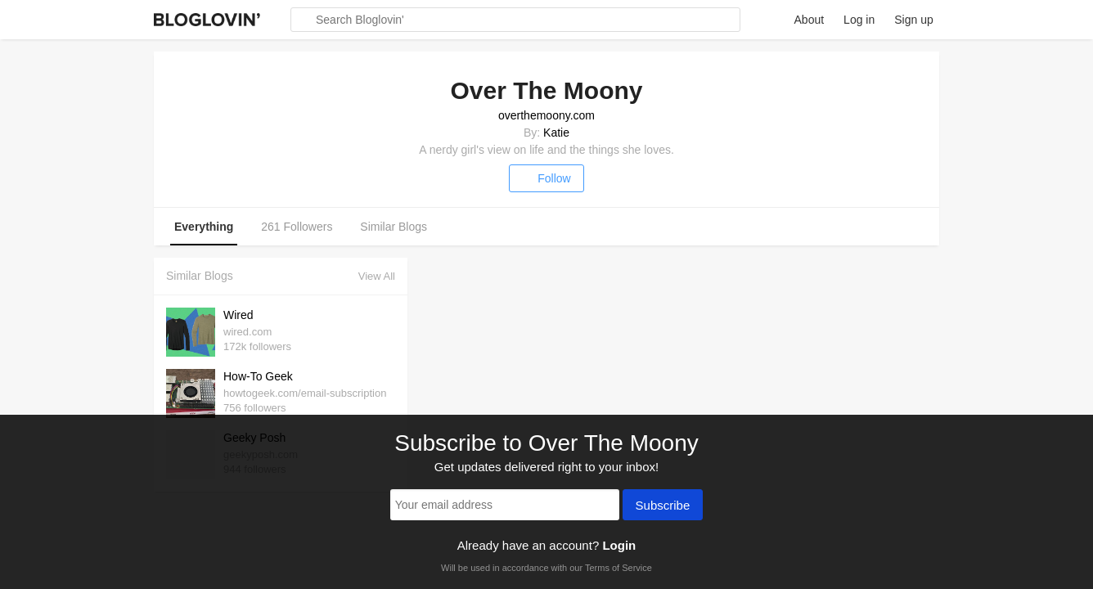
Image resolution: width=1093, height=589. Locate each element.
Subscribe (663, 506)
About (809, 19)
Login (619, 545)
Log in (859, 19)
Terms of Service (618, 568)
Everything (203, 226)
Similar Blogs (393, 226)
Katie (556, 132)
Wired (238, 314)
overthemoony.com (546, 115)
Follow (546, 178)
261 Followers (296, 226)
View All (376, 276)
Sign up (913, 19)
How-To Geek (258, 376)
